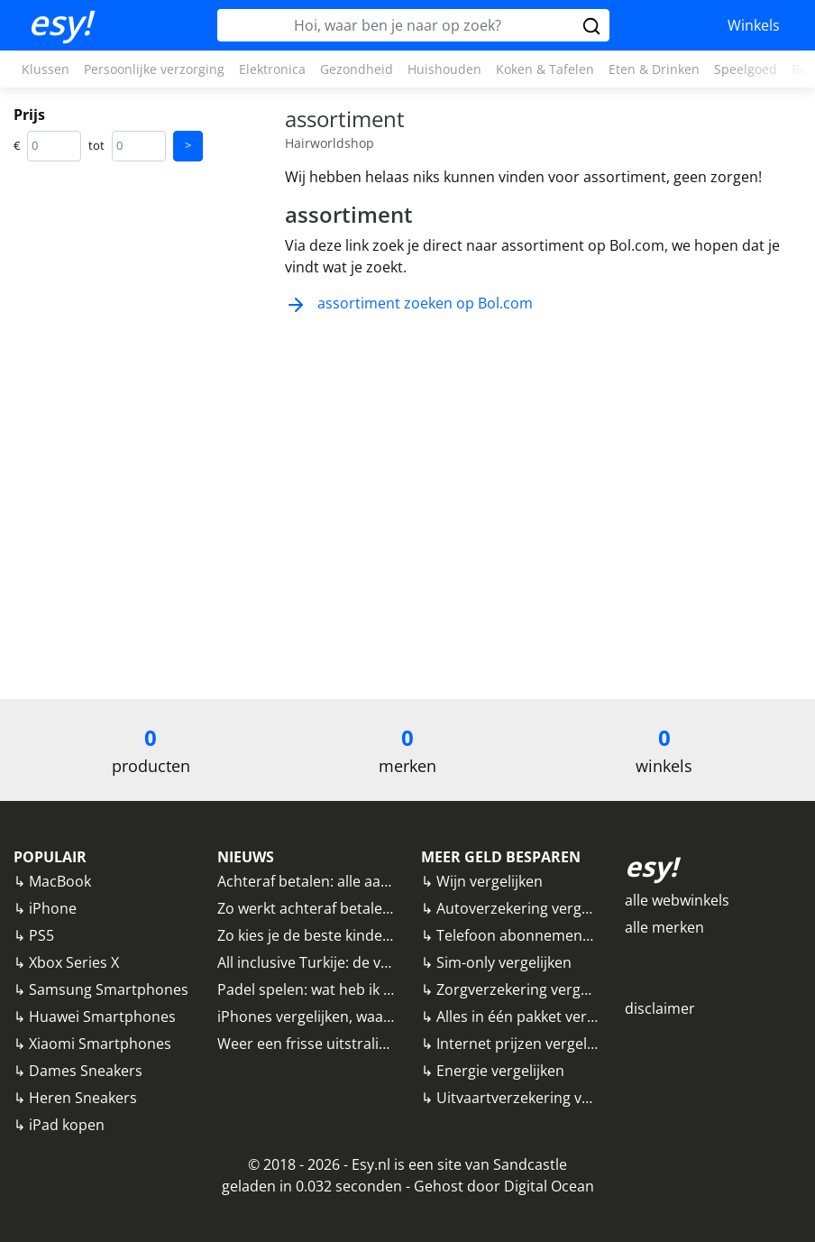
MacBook (60, 881)
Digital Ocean (549, 1186)
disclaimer (660, 1008)
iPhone (53, 908)
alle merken (664, 927)
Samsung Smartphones (108, 989)
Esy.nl (371, 1164)
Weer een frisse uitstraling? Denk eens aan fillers (381, 1043)
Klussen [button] (45, 69)
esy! (59, 22)
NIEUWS (245, 857)
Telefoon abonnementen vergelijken (559, 935)
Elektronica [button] (272, 69)
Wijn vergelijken (489, 881)
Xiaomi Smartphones (100, 1043)
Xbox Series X (74, 962)
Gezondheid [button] (356, 69)
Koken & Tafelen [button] (545, 69)
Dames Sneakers (85, 1071)
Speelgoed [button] (745, 69)
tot (96, 145)
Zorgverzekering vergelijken (530, 989)
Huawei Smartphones (102, 1016)
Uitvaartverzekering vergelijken (541, 1098)
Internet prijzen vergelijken (527, 1043)
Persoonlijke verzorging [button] (154, 69)
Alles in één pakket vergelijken (537, 1016)
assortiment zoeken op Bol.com (409, 303)
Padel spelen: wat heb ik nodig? (322, 989)
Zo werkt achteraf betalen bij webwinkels (354, 908)
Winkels (754, 25)
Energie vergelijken (500, 1071)
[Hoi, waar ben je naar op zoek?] (397, 25)
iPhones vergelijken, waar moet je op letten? (366, 1016)
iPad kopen (67, 1125)
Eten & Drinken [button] (654, 69)
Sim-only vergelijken (504, 962)
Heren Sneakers (83, 1098)
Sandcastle (530, 1164)
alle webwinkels (677, 900)
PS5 (41, 935)
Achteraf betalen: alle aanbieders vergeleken (367, 881)
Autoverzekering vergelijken (530, 908)
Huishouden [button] (444, 69)
